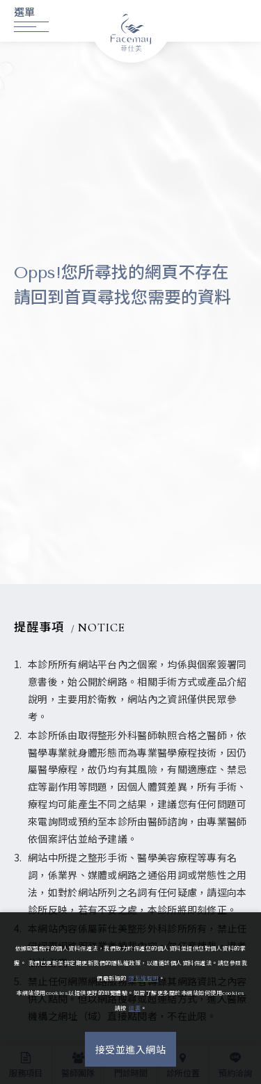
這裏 (135, 1008)
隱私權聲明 (144, 979)
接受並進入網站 (130, 1050)
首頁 (80, 297)
